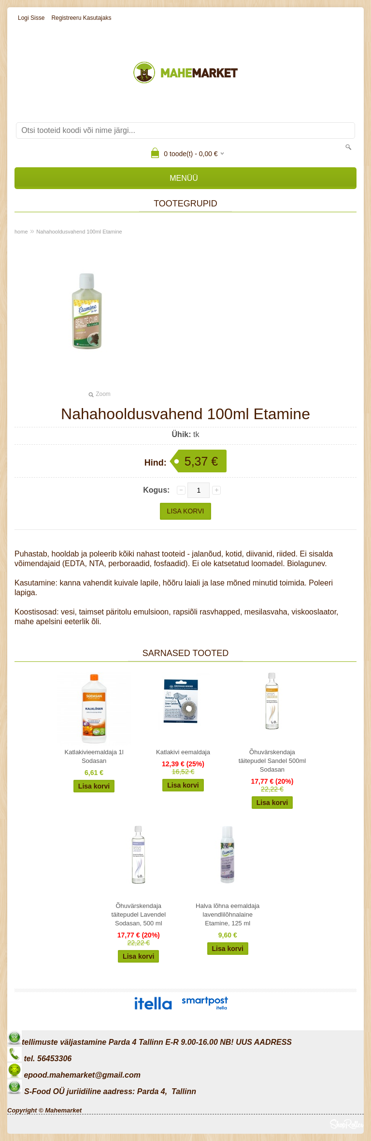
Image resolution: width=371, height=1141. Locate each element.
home (21, 231)
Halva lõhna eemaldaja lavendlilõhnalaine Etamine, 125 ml (227, 914)
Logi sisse (31, 18)
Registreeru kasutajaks (81, 18)
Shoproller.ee (347, 1124)
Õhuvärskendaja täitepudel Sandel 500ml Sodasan (272, 760)
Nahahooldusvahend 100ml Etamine (79, 231)
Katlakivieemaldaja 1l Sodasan (93, 756)
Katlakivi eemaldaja (183, 752)
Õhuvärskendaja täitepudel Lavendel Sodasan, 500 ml (138, 914)
